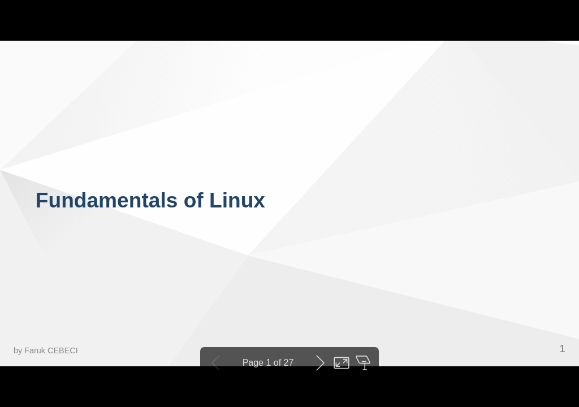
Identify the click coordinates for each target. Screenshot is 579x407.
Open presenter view (363, 363)
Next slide (320, 363)
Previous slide (216, 363)
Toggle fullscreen (341, 363)
